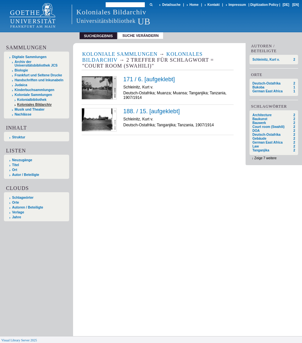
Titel (15, 165)
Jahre (16, 217)
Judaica (21, 85)
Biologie (21, 70)
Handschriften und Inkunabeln (39, 80)
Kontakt (213, 5)
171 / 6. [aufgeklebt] (149, 79)
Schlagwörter (23, 197)
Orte (15, 202)
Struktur (18, 137)
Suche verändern (140, 36)
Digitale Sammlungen (29, 57)
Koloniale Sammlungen (33, 95)
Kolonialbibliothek (32, 99)
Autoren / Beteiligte (27, 207)
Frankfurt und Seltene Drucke (38, 75)
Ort (14, 170)
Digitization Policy (264, 5)
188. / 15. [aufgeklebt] (151, 111)
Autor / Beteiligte (25, 175)
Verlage (18, 212)
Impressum (237, 5)
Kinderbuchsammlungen (34, 90)
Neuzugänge (22, 160)
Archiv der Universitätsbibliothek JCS (36, 63)
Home (194, 5)
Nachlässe (23, 114)
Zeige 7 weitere (265, 158)
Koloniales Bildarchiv (34, 104)
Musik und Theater (30, 109)
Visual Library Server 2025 (19, 340)
